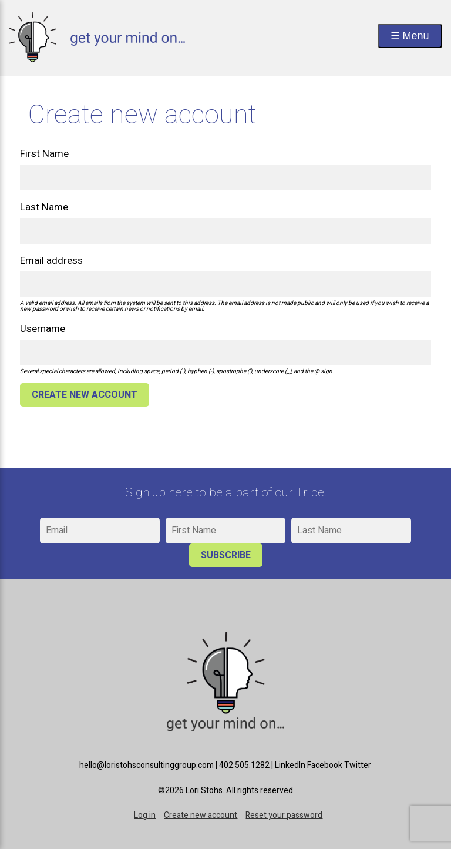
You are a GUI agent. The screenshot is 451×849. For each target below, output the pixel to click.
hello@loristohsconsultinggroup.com (146, 765)
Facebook (324, 765)
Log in (145, 815)
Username (42, 329)
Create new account (200, 815)
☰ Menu (410, 36)
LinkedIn (290, 765)
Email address (51, 261)
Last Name (44, 207)
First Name (44, 154)
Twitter (357, 765)
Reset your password (283, 815)
